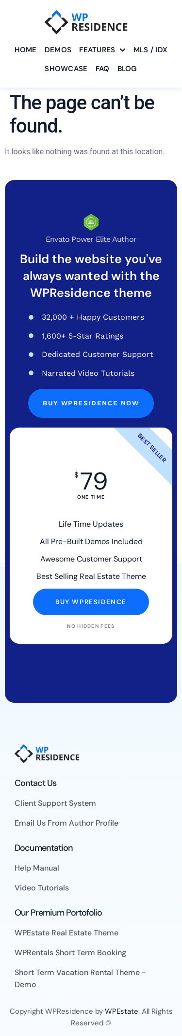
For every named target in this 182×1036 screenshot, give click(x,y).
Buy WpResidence (91, 602)
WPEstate (121, 1011)
